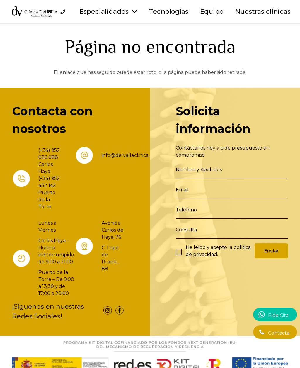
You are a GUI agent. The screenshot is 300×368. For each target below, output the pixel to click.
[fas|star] (107, 312)
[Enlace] (34, 11)
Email (182, 190)
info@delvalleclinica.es (128, 155)
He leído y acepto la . (218, 251)
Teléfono (186, 210)
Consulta (186, 230)
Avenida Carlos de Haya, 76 (112, 230)
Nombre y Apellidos (199, 169)
